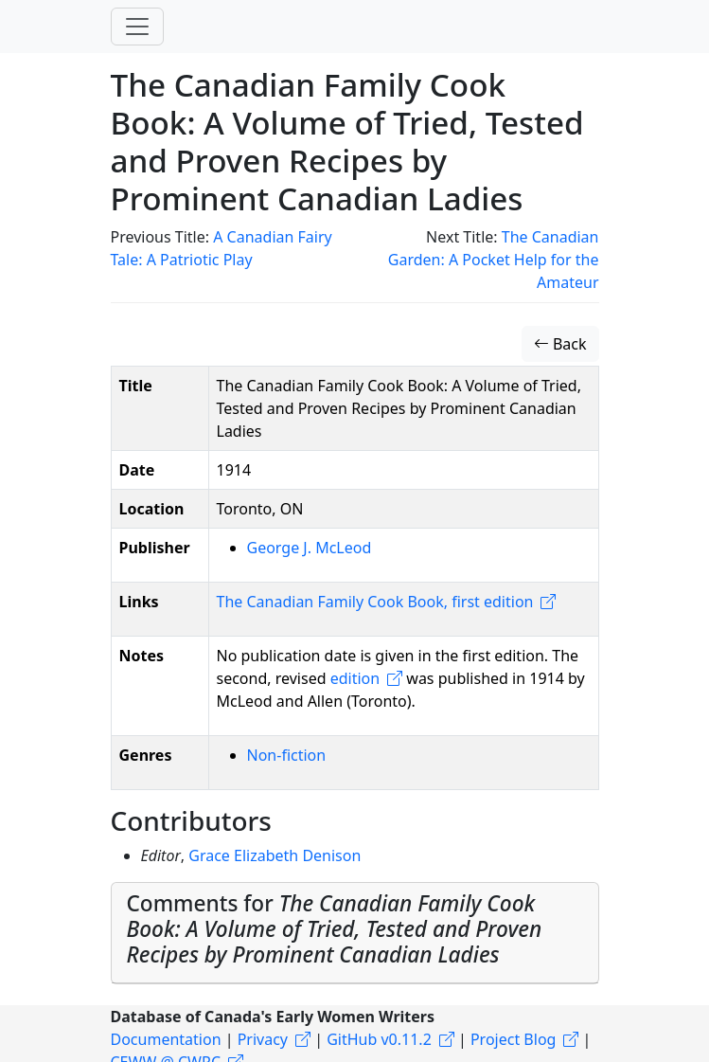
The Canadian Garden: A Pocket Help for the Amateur (493, 259)
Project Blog (513, 1039)
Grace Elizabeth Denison (274, 855)
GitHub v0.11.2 (379, 1039)
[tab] (355, 933)
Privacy (263, 1039)
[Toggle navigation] (137, 26)
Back (560, 343)
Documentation (166, 1039)
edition (355, 678)
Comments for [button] (334, 929)
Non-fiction (287, 755)
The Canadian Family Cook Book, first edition (375, 601)
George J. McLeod (309, 547)
